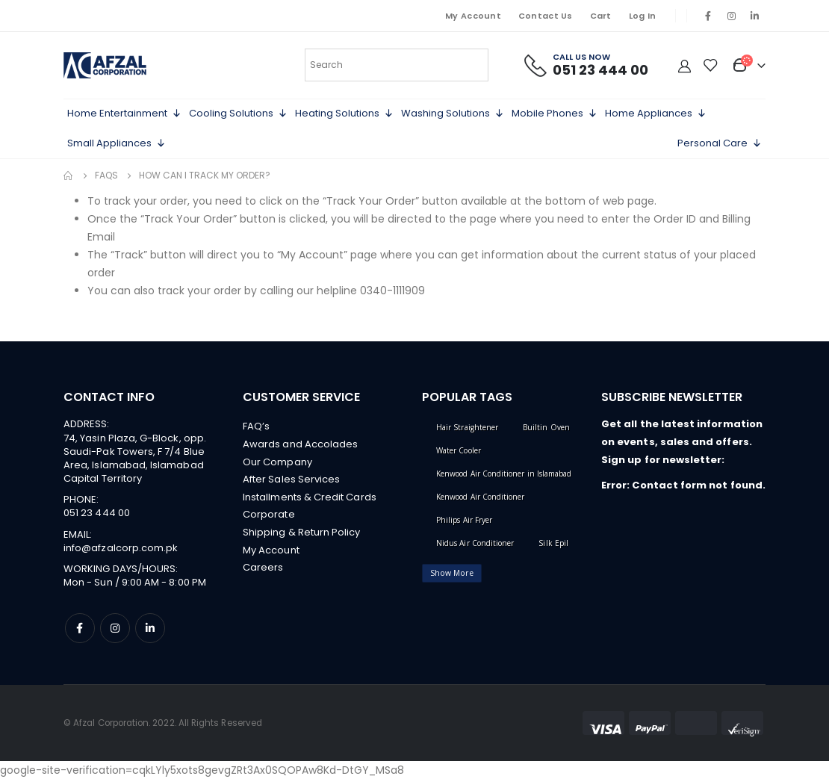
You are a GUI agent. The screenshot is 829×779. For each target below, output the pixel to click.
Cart (601, 16)
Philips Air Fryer (464, 520)
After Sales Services (291, 480)
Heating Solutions (344, 113)
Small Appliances (116, 143)
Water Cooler (458, 450)
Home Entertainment (124, 113)
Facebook (80, 628)
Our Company (277, 462)
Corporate (269, 516)
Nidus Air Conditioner (475, 543)
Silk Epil (553, 543)
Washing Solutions (452, 113)
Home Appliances (656, 113)
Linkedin (150, 628)
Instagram (115, 628)
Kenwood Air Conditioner (480, 496)
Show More (452, 573)
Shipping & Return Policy (302, 534)
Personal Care (719, 143)
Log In (642, 16)
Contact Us (545, 16)
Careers (263, 569)
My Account (473, 16)
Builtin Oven (546, 427)
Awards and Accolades (300, 444)
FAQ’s (256, 426)
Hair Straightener (467, 427)
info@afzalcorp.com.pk (120, 548)
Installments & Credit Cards (309, 498)
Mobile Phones (554, 113)
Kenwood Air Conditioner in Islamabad (503, 473)
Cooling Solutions (238, 113)
